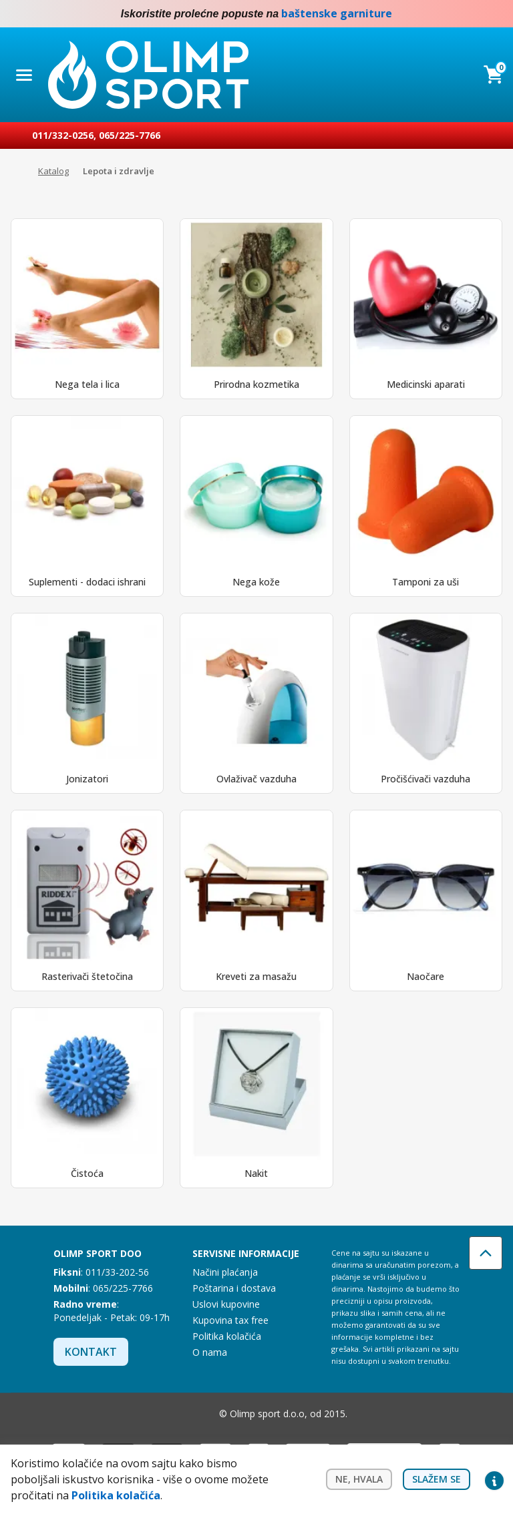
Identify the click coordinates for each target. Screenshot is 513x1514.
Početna (17, 171)
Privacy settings (494, 1479)
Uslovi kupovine (226, 1304)
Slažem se (436, 1479)
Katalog (53, 171)
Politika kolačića (226, 1336)
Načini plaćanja (225, 1272)
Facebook (468, 14)
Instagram (494, 14)
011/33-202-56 (117, 1272)
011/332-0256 (63, 135)
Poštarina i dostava (234, 1288)
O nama (209, 1352)
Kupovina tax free (230, 1320)
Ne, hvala (359, 1479)
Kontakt (91, 1351)
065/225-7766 (129, 135)
